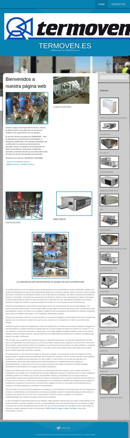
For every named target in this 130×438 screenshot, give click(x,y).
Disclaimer (87, 434)
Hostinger (73, 408)
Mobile (93, 434)
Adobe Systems (51, 408)
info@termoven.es (27, 164)
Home (101, 4)
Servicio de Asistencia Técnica (18, 162)
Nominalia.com (78, 434)
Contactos (118, 4)
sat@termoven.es (12, 164)
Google (66, 408)
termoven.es (65, 46)
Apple (60, 408)
